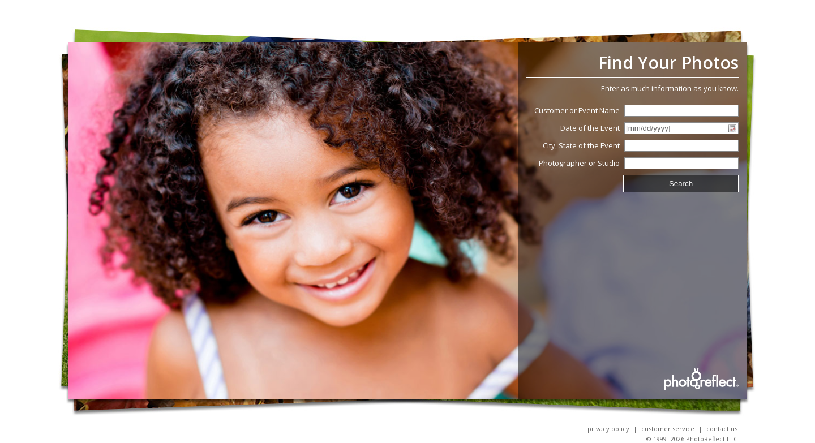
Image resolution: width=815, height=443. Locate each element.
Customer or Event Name (577, 110)
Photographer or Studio (579, 163)
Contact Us (721, 428)
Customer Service (667, 428)
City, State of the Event (581, 145)
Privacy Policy (608, 428)
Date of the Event (590, 128)
